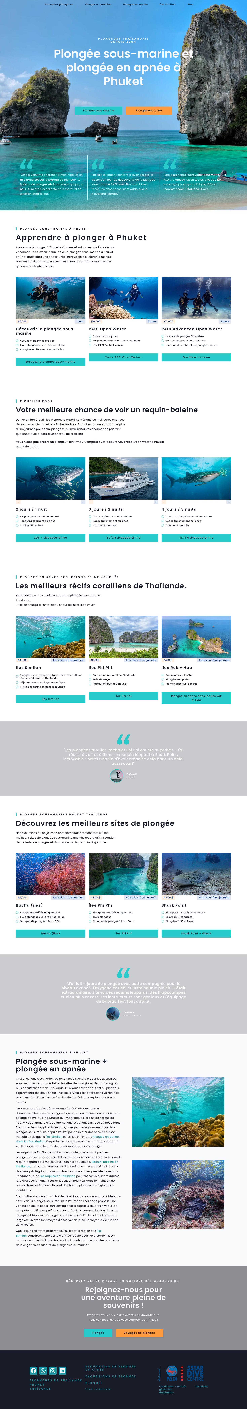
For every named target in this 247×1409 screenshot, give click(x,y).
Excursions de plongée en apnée (110, 1368)
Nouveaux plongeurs (59, 4)
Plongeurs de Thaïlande (56, 1380)
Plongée (94, 1383)
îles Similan (98, 1389)
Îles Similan (168, 4)
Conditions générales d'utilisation (166, 1389)
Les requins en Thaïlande (57, 1176)
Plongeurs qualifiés (98, 4)
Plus (190, 4)
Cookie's (180, 1386)
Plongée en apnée (135, 4)
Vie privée (201, 1386)
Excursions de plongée (110, 1376)
